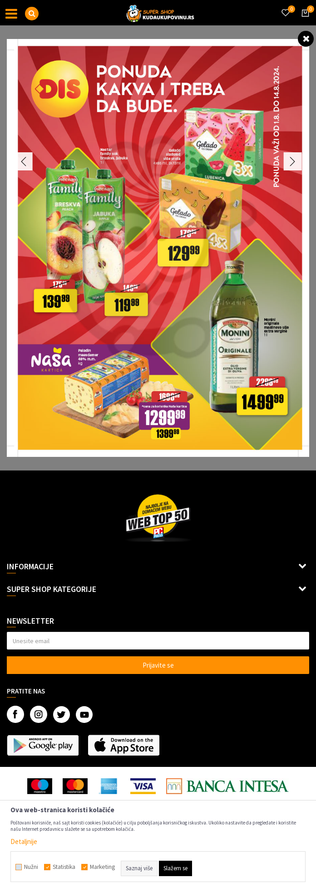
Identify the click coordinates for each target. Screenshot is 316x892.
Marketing (102, 867)
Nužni (31, 867)
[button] (32, 13)
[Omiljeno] (285, 7)
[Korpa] (304, 21)
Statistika (64, 867)
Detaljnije (23, 841)
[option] (158, 248)
